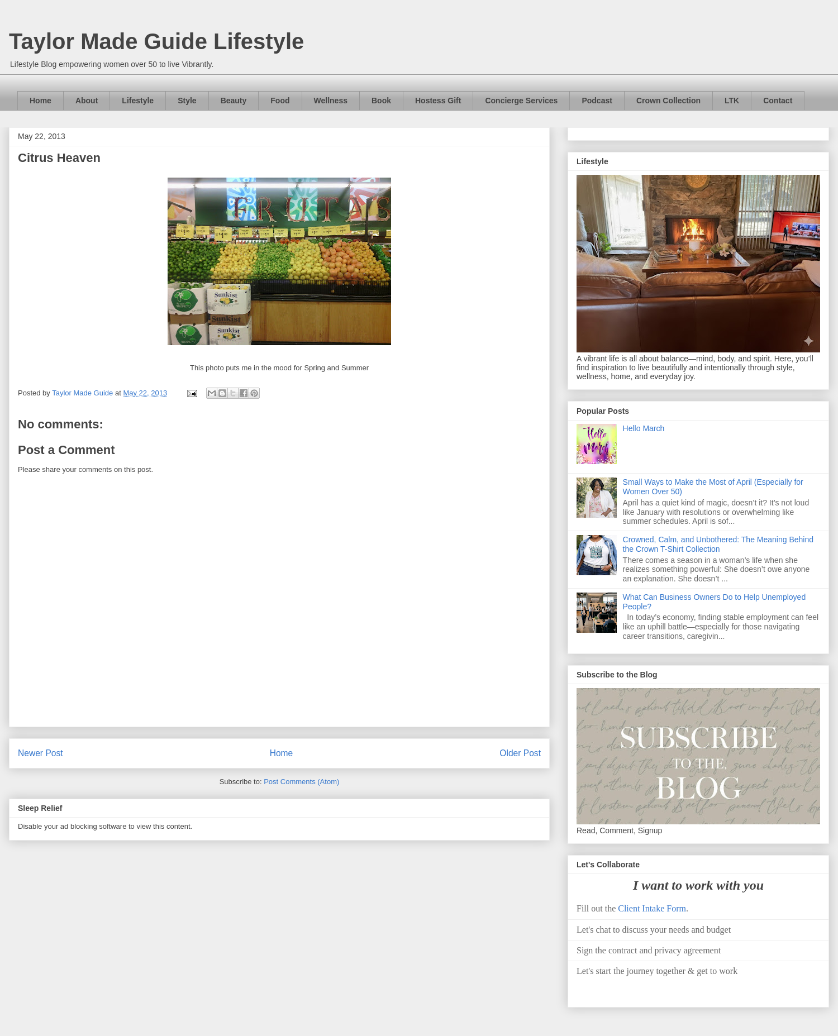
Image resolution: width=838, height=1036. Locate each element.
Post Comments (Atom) (301, 781)
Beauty (234, 100)
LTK (732, 100)
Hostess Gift (438, 100)
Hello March (644, 428)
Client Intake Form (652, 908)
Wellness (330, 100)
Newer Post (40, 753)
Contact (777, 100)
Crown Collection (668, 100)
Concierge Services (521, 100)
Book (381, 100)
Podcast (597, 100)
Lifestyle (138, 100)
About (86, 100)
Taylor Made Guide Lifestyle (156, 41)
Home (40, 100)
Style (187, 100)
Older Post (520, 753)
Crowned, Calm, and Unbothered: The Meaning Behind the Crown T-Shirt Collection (718, 544)
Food (279, 100)
